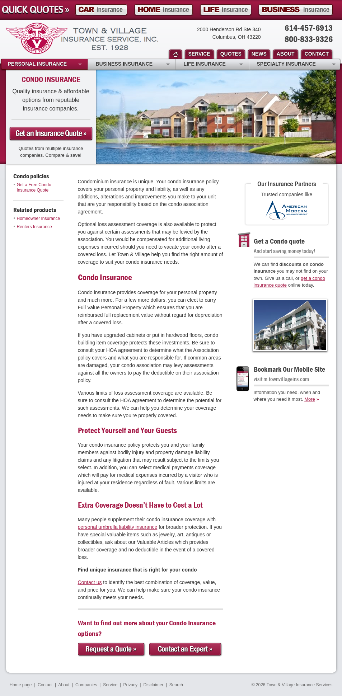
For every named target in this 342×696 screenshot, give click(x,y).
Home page (21, 684)
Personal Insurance (45, 64)
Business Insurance (133, 64)
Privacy (130, 684)
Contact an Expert (185, 650)
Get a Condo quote (279, 240)
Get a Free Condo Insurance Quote (32, 187)
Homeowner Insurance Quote (163, 10)
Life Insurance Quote (226, 10)
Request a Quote (112, 650)
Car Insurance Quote (101, 10)
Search (176, 684)
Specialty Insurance (296, 64)
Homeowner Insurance (37, 218)
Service (110, 684)
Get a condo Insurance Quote (51, 134)
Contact (45, 684)
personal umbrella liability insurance (118, 527)
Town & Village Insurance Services (82, 38)
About (63, 684)
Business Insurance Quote (295, 10)
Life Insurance (213, 64)
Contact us (90, 582)
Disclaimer (153, 684)
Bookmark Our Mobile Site (289, 369)
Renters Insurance (33, 226)
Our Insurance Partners (286, 183)
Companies (86, 684)
